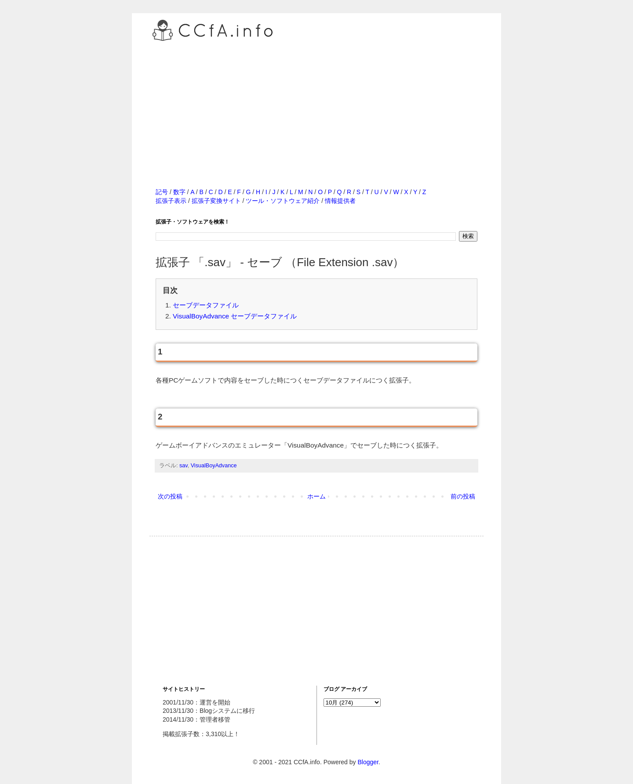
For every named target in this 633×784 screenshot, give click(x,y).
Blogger (367, 762)
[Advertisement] (316, 104)
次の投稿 (170, 496)
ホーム (316, 496)
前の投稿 (463, 496)
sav (183, 465)
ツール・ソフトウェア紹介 (283, 200)
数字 (179, 191)
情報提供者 (340, 200)
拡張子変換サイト (216, 200)
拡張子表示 (171, 200)
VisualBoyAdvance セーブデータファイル (235, 316)
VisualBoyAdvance (214, 465)
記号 (162, 191)
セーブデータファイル (206, 305)
